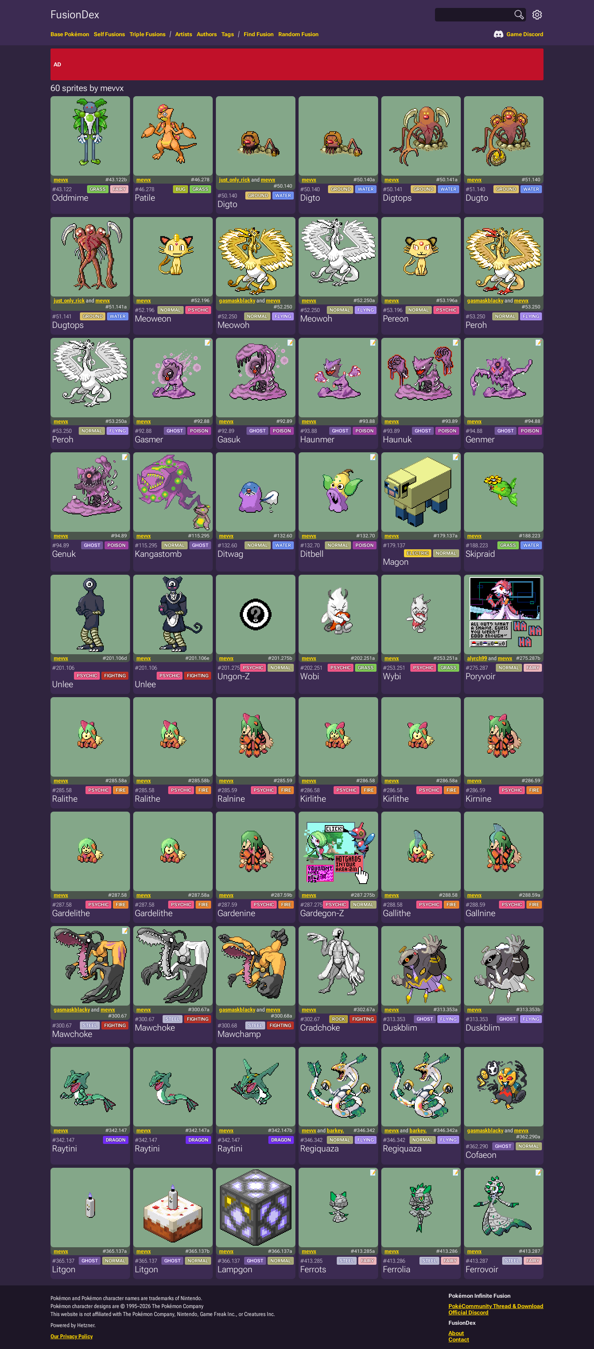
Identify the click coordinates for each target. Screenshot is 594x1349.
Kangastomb (158, 554)
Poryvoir (480, 676)
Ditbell (312, 554)
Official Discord (468, 1312)
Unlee (62, 684)
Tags (227, 34)
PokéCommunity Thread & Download (496, 1306)
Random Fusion (298, 34)
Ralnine (231, 799)
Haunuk (397, 439)
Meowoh (233, 325)
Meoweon (153, 319)
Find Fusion (259, 34)
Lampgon (234, 1269)
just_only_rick (234, 179)
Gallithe (397, 913)
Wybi (392, 676)
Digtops (397, 198)
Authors (207, 34)
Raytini (64, 1148)
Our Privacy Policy (71, 1336)
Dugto (477, 198)
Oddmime (70, 198)
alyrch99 (477, 658)
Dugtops (67, 325)
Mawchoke (72, 1034)
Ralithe (65, 799)
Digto (227, 204)
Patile (145, 198)
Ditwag (230, 554)
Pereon (396, 319)
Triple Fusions (147, 34)
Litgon (64, 1269)
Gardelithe (71, 913)
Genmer (480, 439)
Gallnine (480, 913)
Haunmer (317, 439)
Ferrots (313, 1269)
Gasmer (149, 439)
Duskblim (400, 1028)
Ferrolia (396, 1269)
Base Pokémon (69, 34)
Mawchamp (239, 1034)
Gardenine (236, 913)
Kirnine (478, 799)
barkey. (335, 1130)
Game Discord (519, 34)
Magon (396, 562)
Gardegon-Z (322, 913)
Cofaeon (481, 1155)
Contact (458, 1339)
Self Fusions (109, 34)
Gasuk (228, 439)
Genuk (64, 554)
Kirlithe (313, 799)
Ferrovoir (482, 1269)
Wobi (309, 676)
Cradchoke (320, 1028)
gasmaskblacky (237, 300)
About (456, 1333)
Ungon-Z (233, 676)
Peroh (476, 325)
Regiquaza (319, 1148)
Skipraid (480, 554)
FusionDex (74, 14)
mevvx (61, 179)
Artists (183, 34)
